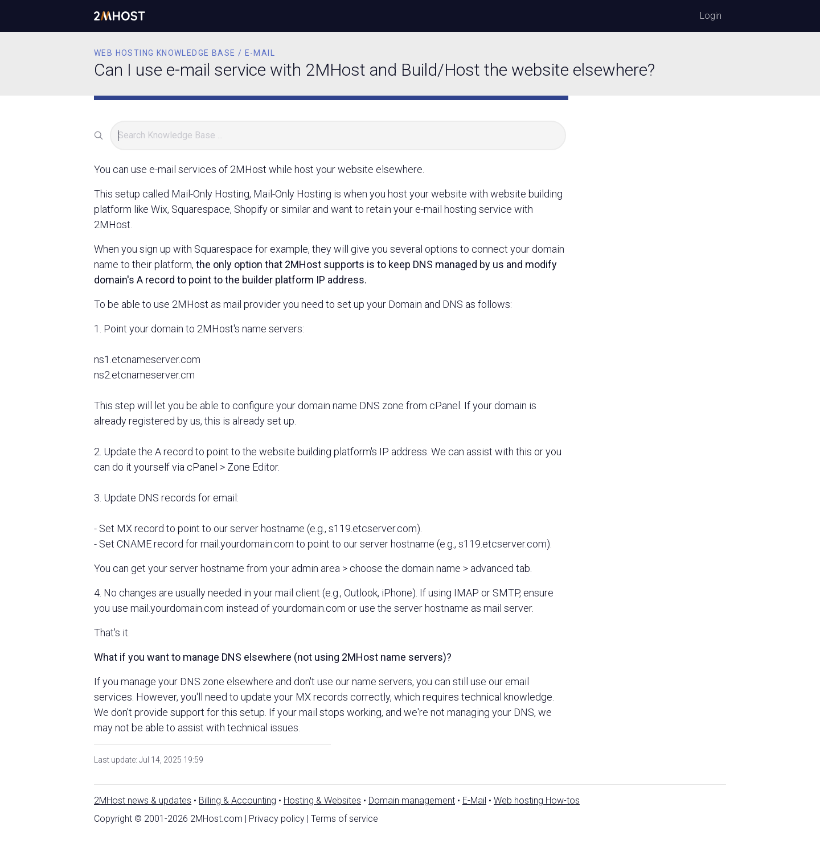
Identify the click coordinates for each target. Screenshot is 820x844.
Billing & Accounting (237, 800)
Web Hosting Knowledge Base (164, 52)
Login (710, 15)
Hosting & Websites (322, 800)
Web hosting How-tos (537, 800)
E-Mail (474, 800)
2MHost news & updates (142, 800)
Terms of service (344, 818)
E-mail (260, 52)
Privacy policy (277, 818)
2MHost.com (216, 818)
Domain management (411, 800)
